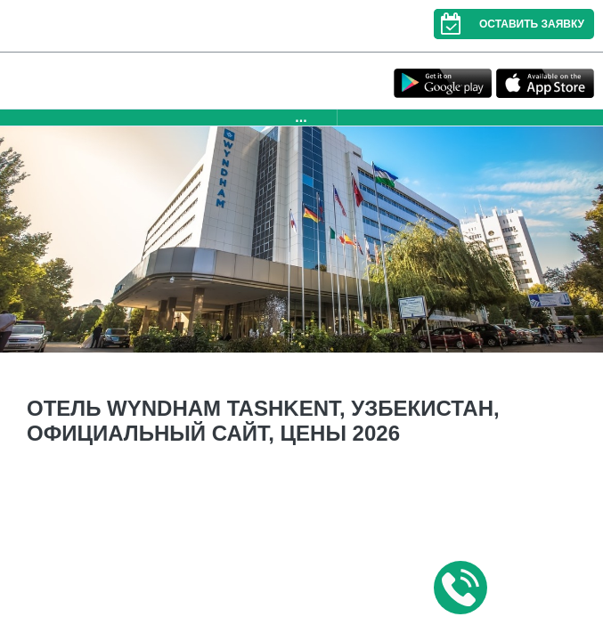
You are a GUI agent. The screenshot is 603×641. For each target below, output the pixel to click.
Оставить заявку (509, 24)
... (300, 117)
